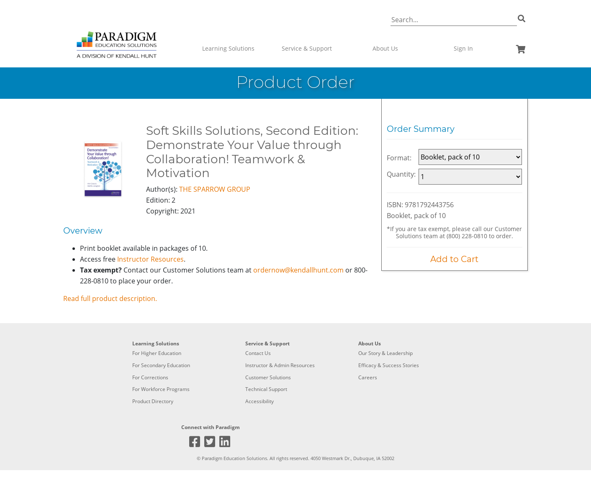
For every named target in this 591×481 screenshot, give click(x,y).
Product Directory (152, 401)
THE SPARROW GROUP (214, 189)
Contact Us (258, 353)
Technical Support (266, 389)
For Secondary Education (161, 365)
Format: (399, 157)
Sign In (463, 48)
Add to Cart (454, 259)
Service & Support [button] (307, 48)
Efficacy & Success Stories (388, 365)
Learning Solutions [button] (228, 48)
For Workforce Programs (161, 389)
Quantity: (401, 174)
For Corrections (150, 377)
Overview (83, 231)
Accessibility (259, 401)
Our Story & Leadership (385, 353)
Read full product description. (110, 298)
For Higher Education (156, 353)
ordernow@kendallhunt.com (298, 270)
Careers (367, 377)
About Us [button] (385, 48)
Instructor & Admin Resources (280, 365)
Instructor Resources (150, 259)
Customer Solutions (268, 377)
